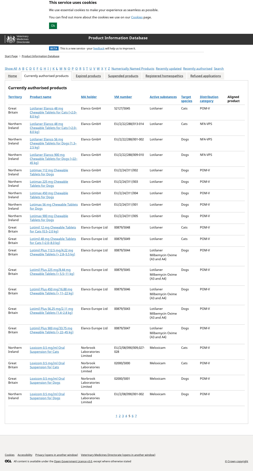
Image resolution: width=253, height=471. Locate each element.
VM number (123, 97)
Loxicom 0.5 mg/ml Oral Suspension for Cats (47, 350)
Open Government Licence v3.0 (73, 461)
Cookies (137, 17)
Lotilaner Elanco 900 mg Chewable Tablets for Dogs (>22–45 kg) (53, 159)
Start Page (11, 56)
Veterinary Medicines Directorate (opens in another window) (118, 455)
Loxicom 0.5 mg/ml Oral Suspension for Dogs (47, 380)
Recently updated (169, 69)
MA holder (89, 97)
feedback (99, 48)
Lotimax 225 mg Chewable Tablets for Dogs (49, 184)
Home (12, 76)
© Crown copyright (236, 461)
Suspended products (123, 76)
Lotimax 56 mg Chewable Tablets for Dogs (54, 206)
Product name (40, 97)
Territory (15, 97)
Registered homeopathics (164, 76)
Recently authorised (197, 69)
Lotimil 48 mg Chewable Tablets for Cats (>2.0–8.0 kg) (53, 241)
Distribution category (209, 99)
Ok (53, 26)
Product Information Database (118, 37)
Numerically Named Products (132, 69)
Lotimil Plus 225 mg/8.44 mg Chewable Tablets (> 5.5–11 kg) (52, 272)
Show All (11, 69)
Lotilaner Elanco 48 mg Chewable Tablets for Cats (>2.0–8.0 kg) (53, 112)
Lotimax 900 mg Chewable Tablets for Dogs (49, 218)
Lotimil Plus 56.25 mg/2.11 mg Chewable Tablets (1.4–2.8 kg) (51, 311)
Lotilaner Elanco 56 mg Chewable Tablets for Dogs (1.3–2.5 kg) (53, 143)
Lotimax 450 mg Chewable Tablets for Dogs (49, 195)
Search (219, 69)
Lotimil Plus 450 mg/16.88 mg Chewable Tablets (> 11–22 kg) (51, 291)
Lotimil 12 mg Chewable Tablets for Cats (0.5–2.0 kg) (53, 229)
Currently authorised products (46, 76)
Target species (186, 99)
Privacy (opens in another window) (56, 455)
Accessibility (25, 455)
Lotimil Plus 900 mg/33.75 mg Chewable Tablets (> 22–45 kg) (51, 330)
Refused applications (205, 76)
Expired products (88, 76)
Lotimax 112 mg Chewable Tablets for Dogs (49, 172)
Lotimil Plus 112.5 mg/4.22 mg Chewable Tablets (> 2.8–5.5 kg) (52, 252)
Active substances (163, 97)
